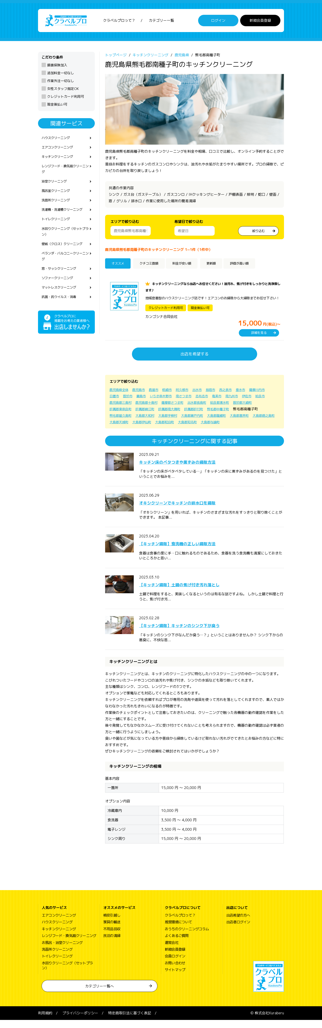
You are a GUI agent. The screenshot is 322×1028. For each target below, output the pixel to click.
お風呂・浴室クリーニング (62, 950)
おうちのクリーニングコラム (187, 937)
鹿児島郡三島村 (151, 404)
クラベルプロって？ (119, 21)
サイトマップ (175, 977)
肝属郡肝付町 (229, 410)
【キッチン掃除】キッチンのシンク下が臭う (192, 633)
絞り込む (258, 231)
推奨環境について (178, 930)
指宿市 (221, 391)
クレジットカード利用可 (65, 98)
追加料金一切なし (60, 74)
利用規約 (45, 1021)
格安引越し (111, 923)
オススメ (119, 265)
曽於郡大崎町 (120, 410)
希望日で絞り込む (188, 223)
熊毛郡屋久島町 (151, 417)
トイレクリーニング (58, 226)
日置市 (136, 397)
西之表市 (238, 391)
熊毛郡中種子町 (256, 410)
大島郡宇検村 (204, 417)
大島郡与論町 (120, 430)
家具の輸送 (111, 930)
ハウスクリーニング (58, 139)
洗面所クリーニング (58, 206)
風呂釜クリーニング (58, 196)
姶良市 (129, 404)
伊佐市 (115, 404)
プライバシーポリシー (80, 1021)
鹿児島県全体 (120, 391)
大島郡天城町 (175, 423)
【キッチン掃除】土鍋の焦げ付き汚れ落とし (192, 592)
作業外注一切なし (60, 82)
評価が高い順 (252, 265)
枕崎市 (173, 391)
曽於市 (151, 397)
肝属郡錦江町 (175, 410)
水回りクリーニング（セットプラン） (65, 240)
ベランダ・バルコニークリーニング (65, 266)
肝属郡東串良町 (147, 410)
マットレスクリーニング (61, 299)
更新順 (221, 265)
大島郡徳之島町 (147, 423)
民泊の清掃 (111, 943)
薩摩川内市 (118, 397)
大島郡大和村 (178, 417)
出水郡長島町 (237, 404)
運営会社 (171, 950)
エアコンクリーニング (59, 149)
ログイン (218, 21)
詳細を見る (259, 334)
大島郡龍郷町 (258, 417)
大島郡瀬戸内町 (231, 417)
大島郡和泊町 (226, 423)
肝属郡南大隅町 (202, 410)
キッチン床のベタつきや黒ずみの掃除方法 (190, 470)
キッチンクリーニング (59, 159)
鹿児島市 (142, 391)
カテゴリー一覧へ (99, 994)
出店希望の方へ (238, 923)
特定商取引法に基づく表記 (129, 1021)
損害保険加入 (57, 66)
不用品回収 (111, 937)
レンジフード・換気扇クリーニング (65, 173)
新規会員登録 (260, 21)
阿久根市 (190, 391)
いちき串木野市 (188, 397)
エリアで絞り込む (124, 223)
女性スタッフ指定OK (63, 90)
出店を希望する (194, 355)
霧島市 (166, 397)
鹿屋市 (158, 391)
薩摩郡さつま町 (209, 404)
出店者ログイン (238, 930)
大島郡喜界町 (120, 423)
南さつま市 (214, 397)
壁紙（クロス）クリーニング (65, 253)
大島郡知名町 (251, 423)
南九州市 (267, 397)
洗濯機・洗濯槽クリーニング (65, 216)
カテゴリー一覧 (161, 21)
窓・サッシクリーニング (61, 279)
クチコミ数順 (152, 265)
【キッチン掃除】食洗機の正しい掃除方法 (190, 551)
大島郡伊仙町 (200, 423)
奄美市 (250, 397)
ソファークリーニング (59, 289)
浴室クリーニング (56, 186)
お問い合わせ (175, 971)
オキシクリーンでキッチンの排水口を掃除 (190, 510)
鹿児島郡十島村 (180, 404)
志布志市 (234, 397)
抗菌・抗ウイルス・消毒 (61, 309)
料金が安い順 (189, 265)
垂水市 (254, 391)
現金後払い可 (57, 106)
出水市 (206, 391)
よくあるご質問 (177, 943)
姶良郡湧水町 (262, 404)
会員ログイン (175, 964)
